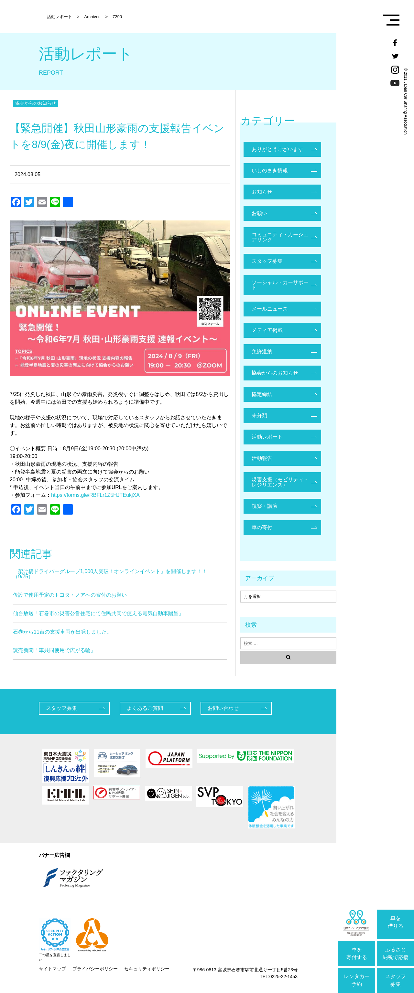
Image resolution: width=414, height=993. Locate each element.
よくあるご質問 (145, 708)
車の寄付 (262, 527)
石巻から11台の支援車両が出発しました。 (62, 632)
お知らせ (262, 192)
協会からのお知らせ (35, 103)
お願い (259, 213)
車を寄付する (356, 953)
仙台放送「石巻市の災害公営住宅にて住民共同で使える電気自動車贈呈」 (98, 613)
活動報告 (262, 458)
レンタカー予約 (357, 980)
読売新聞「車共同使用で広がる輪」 (54, 650)
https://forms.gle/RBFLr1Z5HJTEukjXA (95, 495)
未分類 (259, 415)
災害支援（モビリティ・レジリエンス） (280, 482)
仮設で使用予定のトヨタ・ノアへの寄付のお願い (70, 595)
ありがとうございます (277, 149)
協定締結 (262, 394)
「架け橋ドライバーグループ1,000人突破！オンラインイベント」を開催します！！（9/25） (110, 574)
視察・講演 (265, 506)
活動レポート (267, 437)
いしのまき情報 (270, 170)
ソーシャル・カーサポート (280, 285)
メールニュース (270, 309)
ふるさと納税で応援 (396, 953)
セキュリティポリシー (146, 968)
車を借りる (395, 922)
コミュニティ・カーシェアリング (280, 237)
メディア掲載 (267, 330)
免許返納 (262, 351)
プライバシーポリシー (95, 968)
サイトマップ (52, 968)
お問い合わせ (223, 708)
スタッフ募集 (395, 980)
